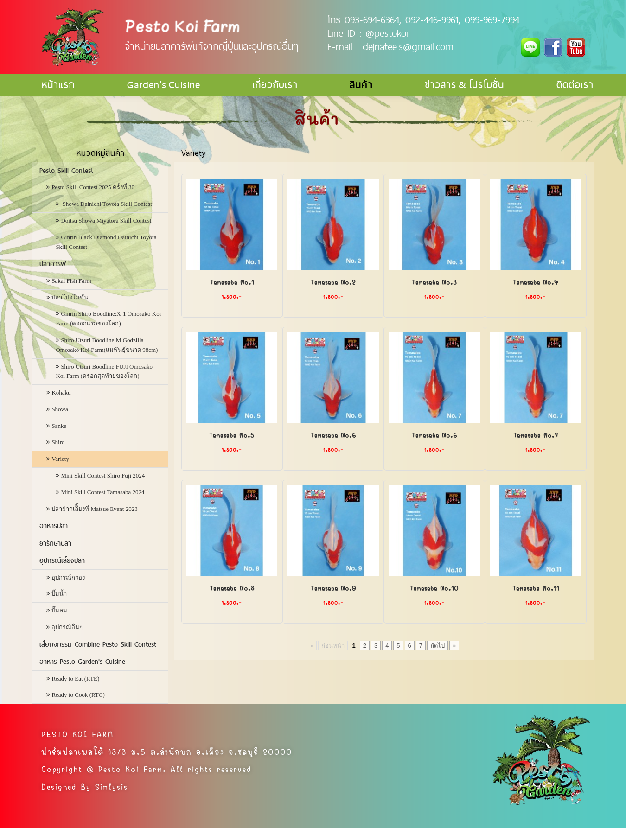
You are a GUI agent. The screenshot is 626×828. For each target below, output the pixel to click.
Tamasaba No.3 (434, 281)
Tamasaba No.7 (535, 434)
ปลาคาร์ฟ (52, 263)
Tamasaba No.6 (333, 434)
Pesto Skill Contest (66, 170)
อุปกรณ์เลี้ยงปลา (62, 560)
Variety (60, 458)
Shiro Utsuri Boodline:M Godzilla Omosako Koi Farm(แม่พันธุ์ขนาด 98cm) (107, 345)
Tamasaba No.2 (333, 281)
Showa (59, 409)
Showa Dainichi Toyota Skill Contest (106, 203)
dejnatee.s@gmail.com (408, 46)
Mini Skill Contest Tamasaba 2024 (102, 492)
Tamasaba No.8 (232, 587)
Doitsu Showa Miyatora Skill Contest (106, 220)
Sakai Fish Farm (71, 280)
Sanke (58, 425)
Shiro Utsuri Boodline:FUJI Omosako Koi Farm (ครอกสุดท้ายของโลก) (104, 371)
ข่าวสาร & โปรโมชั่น (464, 84)
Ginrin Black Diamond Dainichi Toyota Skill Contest (106, 242)
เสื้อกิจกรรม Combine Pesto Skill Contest (97, 644)
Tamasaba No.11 (535, 587)
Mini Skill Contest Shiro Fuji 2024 (103, 475)
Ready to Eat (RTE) (75, 678)
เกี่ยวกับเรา (275, 84)
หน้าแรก (58, 84)
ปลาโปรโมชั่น (69, 297)
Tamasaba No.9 (333, 587)
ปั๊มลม (59, 610)
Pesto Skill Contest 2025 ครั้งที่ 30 (92, 187)
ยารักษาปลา (55, 543)
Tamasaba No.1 (232, 281)
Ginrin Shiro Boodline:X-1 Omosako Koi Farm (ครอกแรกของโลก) (108, 318)
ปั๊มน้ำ (59, 593)
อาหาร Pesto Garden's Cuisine (82, 661)
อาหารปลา (53, 525)
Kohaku (60, 392)
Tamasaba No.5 (232, 434)
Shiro (57, 442)
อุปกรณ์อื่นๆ (67, 627)
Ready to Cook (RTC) (77, 694)
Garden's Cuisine (163, 84)
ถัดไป (437, 645)
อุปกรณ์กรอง (68, 577)
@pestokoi (386, 33)
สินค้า (361, 84)
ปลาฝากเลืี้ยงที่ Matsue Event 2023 (94, 508)
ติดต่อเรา (575, 84)
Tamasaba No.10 (434, 587)
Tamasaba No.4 (535, 281)
